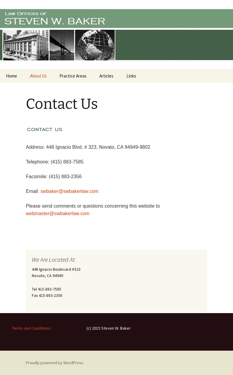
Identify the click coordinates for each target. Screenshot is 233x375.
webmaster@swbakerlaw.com (57, 213)
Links (131, 76)
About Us (38, 76)
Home (11, 76)
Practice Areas (72, 76)
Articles (106, 76)
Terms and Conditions (31, 328)
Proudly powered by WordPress (54, 362)
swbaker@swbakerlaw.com (69, 191)
